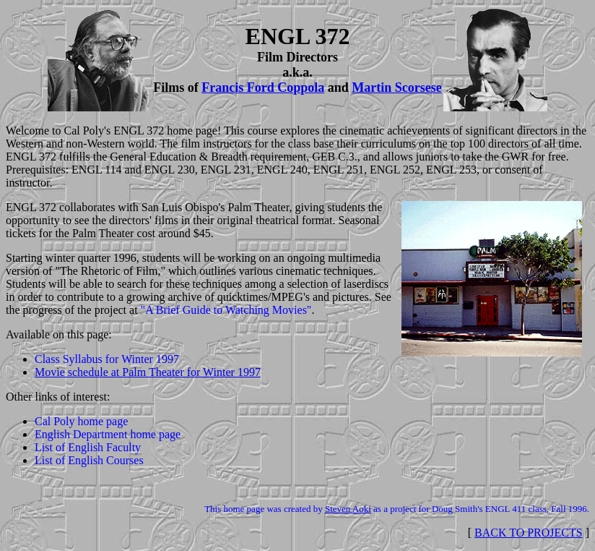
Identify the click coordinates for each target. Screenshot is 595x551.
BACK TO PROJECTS (528, 532)
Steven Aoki (348, 508)
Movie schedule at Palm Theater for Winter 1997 (148, 372)
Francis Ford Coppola (262, 87)
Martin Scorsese (396, 87)
